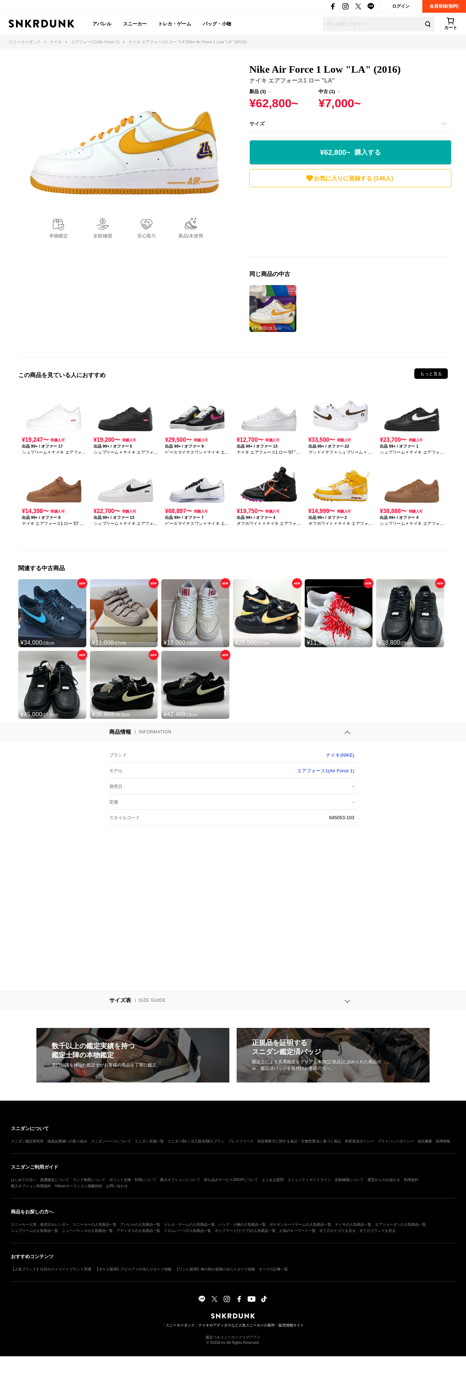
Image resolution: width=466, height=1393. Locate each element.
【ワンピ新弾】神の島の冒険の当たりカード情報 (215, 1269)
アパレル (101, 24)
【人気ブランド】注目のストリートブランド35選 (51, 1269)
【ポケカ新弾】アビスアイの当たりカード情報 (133, 1269)
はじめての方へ (23, 1180)
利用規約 (411, 1180)
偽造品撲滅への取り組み (67, 1141)
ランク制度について (89, 1180)
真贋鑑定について (54, 1180)
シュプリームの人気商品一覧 (34, 1231)
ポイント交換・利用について (133, 1180)
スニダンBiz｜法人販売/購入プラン (196, 1141)
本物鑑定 (58, 236)
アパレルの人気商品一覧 (140, 1224)
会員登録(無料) (444, 6)
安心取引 (146, 236)
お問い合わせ (117, 1186)
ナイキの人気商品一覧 (353, 1224)
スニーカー (135, 24)
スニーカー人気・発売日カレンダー (40, 1224)
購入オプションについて (180, 1180)
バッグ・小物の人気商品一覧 (242, 1224)
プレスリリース (241, 1141)
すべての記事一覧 (273, 1269)
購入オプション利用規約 (31, 1186)
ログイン (401, 6)
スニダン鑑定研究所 (27, 1141)
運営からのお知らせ (383, 1180)
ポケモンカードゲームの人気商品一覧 (300, 1224)
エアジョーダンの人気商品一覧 (400, 1224)
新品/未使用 (191, 236)
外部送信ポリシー (359, 1141)
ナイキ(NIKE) (340, 755)
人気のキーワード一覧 (297, 1231)
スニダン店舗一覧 (149, 1141)
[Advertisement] (350, 223)
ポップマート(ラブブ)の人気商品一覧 (245, 1231)
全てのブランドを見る (377, 1231)
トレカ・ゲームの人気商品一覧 (189, 1224)
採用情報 (443, 1141)
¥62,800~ (350, 152)
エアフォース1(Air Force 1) (325, 770)
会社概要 (425, 1141)
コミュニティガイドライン (309, 1180)
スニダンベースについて (111, 1141)
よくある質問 (273, 1180)
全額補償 (102, 236)
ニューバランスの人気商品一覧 (87, 1231)
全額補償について (349, 1180)
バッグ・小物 (217, 24)
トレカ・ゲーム (174, 24)
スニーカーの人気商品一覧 (94, 1224)
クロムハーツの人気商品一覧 (187, 1231)
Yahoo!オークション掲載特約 (78, 1186)
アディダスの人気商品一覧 (138, 1231)
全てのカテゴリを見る (337, 1231)
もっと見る (431, 373)
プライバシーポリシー (396, 1141)
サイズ (257, 124)
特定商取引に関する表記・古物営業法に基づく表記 (299, 1141)
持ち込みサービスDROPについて (231, 1180)
